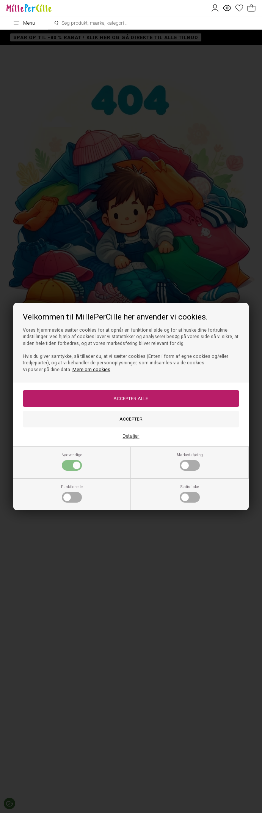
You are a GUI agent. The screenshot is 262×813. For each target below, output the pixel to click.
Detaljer (130, 436)
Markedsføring (190, 461)
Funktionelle (72, 493)
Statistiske (190, 493)
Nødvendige (71, 461)
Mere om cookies (91, 369)
